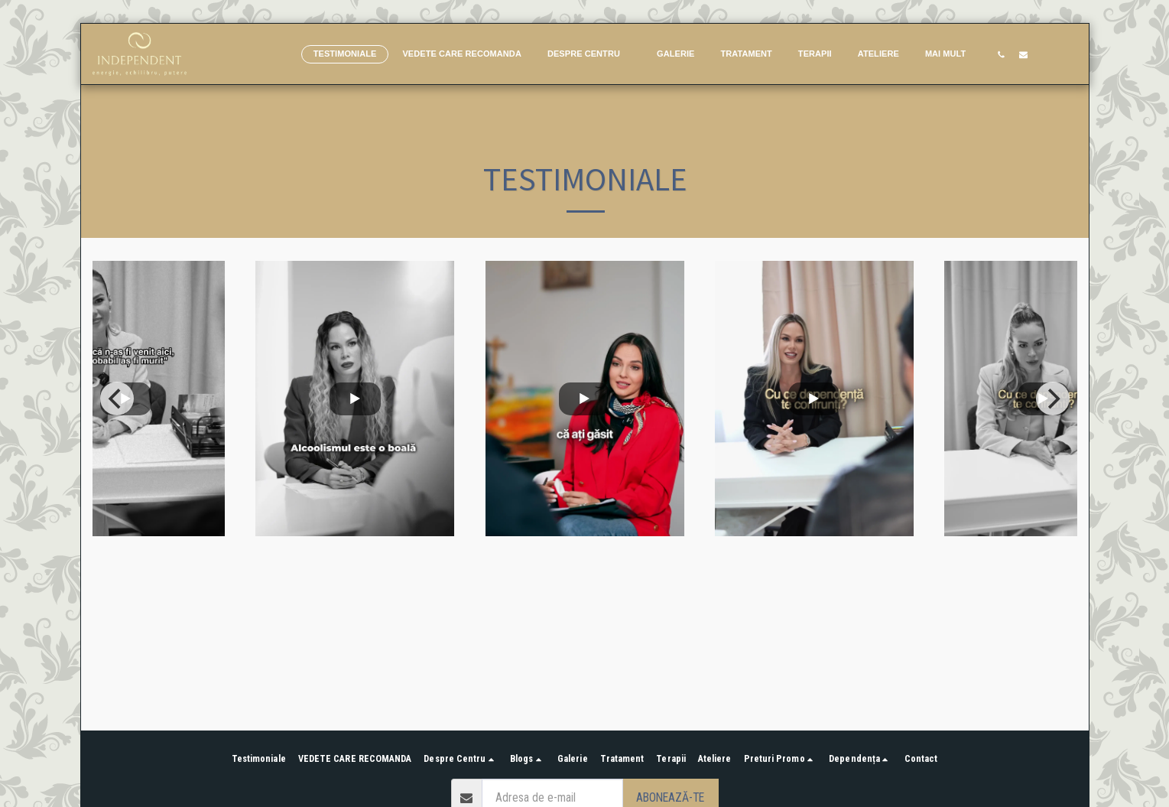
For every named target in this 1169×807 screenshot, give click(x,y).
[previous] (117, 398)
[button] (589, 54)
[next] (1053, 398)
